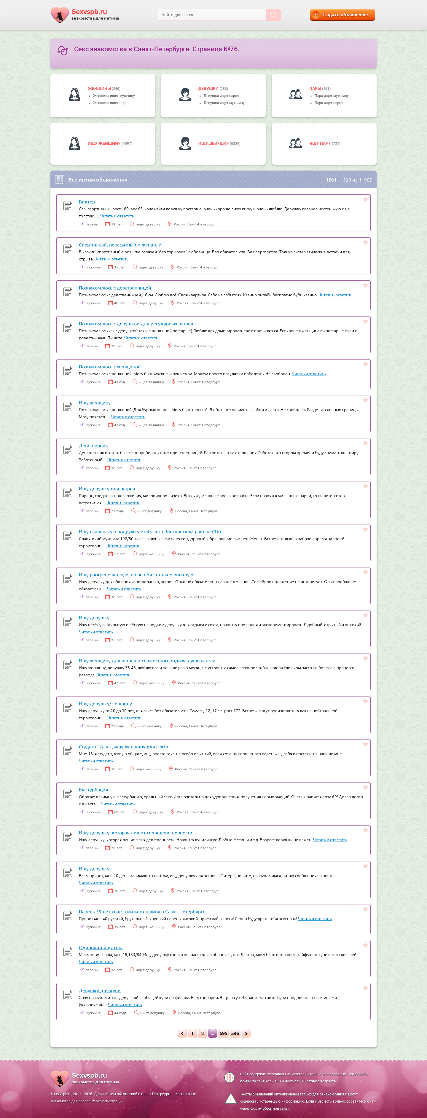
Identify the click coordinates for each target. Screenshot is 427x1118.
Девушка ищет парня (221, 96)
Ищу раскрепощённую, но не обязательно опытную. (137, 574)
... (212, 1033)
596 (235, 1033)
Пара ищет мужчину (332, 96)
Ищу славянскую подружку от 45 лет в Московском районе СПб (150, 531)
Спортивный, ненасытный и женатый (120, 244)
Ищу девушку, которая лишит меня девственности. (136, 832)
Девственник (93, 445)
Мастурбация (93, 789)
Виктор (87, 201)
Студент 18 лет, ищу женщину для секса (123, 746)
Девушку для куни (100, 990)
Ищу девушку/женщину (105, 703)
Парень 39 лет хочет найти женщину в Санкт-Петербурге (142, 911)
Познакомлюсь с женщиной (110, 366)
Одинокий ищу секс (101, 947)
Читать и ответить (117, 215)
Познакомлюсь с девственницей (115, 287)
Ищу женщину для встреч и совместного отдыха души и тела (147, 660)
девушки (208, 88)
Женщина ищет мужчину (114, 96)
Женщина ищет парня (111, 103)
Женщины (100, 88)
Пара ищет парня (329, 103)
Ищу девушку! (95, 868)
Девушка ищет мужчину (224, 103)
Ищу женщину (105, 143)
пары (315, 88)
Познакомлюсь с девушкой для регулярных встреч (136, 323)
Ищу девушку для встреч (107, 488)
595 (223, 1033)
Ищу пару (320, 143)
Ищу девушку (214, 143)
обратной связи (276, 1108)
